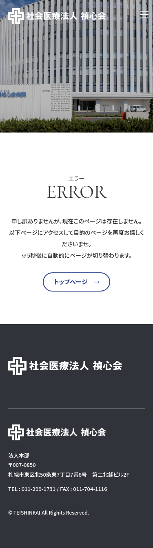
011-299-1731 (38, 489)
